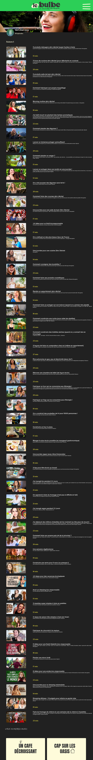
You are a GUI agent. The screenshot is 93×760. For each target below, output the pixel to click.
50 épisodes (19, 33)
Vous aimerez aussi (16, 729)
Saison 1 (10, 42)
